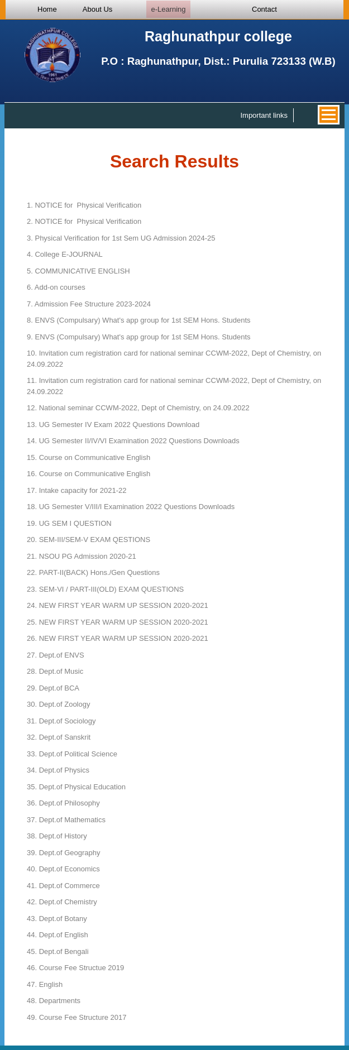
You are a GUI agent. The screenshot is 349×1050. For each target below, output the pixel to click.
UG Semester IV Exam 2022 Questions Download (113, 424)
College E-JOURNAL (65, 254)
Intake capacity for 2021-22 (77, 490)
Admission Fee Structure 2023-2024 (89, 304)
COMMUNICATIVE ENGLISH (78, 271)
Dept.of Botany (57, 918)
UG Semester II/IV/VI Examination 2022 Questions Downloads (133, 441)
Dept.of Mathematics (66, 820)
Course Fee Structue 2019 (75, 967)
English (45, 984)
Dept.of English (57, 935)
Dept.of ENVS (55, 655)
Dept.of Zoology (58, 704)
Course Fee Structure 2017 (77, 1017)
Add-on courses (56, 287)
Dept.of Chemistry (62, 902)
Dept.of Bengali (58, 951)
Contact (264, 9)
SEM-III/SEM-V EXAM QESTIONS (88, 539)
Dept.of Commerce (63, 885)
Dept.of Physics (58, 770)
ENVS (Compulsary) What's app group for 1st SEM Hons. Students (139, 320)
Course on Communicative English (88, 457)
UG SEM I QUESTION (69, 523)
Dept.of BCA (53, 688)
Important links (264, 115)
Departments (53, 1000)
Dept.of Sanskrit (58, 737)
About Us (97, 9)
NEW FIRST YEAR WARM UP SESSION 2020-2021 (117, 605)
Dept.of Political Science (72, 754)
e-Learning (168, 9)
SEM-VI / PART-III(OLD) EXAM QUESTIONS (105, 589)
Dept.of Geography (64, 852)
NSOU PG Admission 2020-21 (81, 556)
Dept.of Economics (63, 869)
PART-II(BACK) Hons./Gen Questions (93, 572)
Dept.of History (57, 836)
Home (47, 9)
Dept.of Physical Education (76, 787)
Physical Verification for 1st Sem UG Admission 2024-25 (121, 238)
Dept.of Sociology (61, 721)
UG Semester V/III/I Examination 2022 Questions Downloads (131, 506)
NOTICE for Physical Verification (84, 205)
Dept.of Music (55, 671)
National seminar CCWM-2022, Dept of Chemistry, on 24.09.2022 (138, 408)
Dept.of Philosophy (63, 803)
